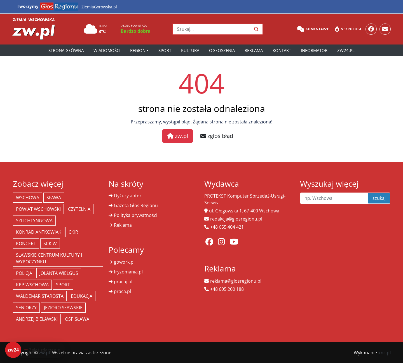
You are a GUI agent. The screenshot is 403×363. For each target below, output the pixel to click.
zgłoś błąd (216, 136)
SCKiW (50, 243)
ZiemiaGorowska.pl (99, 7)
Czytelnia (79, 209)
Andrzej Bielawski (37, 319)
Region (138, 50)
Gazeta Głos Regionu (136, 205)
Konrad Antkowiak (38, 232)
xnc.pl (384, 353)
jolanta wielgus (58, 273)
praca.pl (122, 291)
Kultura (190, 50)
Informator (314, 50)
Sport (164, 50)
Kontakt (282, 50)
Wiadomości (106, 50)
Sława (53, 198)
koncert (26, 243)
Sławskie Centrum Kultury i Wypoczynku (49, 258)
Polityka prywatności (135, 215)
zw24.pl (346, 50)
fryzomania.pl (128, 272)
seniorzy (26, 308)
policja (24, 273)
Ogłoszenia (222, 50)
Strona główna (66, 50)
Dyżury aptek (128, 196)
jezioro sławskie (63, 308)
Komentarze (313, 29)
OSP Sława (77, 319)
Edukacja (81, 296)
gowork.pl (124, 262)
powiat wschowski (38, 209)
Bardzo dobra (136, 31)
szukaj (379, 198)
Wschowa (27, 198)
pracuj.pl (123, 281)
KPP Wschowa (32, 285)
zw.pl (177, 136)
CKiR (73, 232)
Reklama (254, 50)
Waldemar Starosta (40, 296)
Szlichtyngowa (34, 220)
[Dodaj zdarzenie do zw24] (35, 350)
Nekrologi (348, 29)
